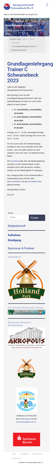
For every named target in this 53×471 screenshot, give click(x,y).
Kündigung (14, 240)
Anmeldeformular (35, 181)
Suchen (34, 217)
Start (14, 454)
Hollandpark (14, 257)
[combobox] (18, 217)
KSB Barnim (26, 419)
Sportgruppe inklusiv (30, 25)
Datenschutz (37, 454)
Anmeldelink (15, 181)
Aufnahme (14, 235)
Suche (10, 213)
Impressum (16, 458)
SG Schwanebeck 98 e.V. (26, 422)
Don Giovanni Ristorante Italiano (25, 307)
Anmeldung (15, 161)
